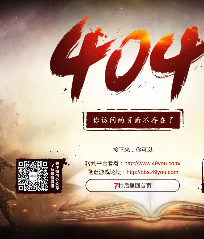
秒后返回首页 (133, 186)
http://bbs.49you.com (152, 172)
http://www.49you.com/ (152, 163)
